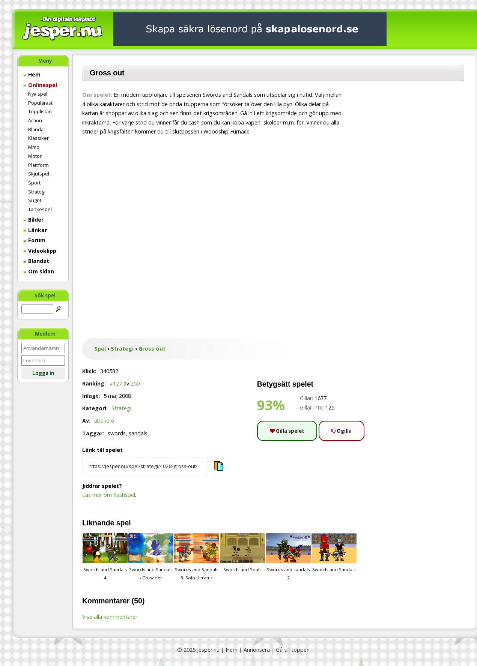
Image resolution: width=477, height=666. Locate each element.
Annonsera (257, 649)
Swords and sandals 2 (288, 556)
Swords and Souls (242, 552)
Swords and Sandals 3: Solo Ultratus (196, 556)
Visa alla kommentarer (109, 616)
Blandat (36, 129)
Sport (34, 182)
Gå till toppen (293, 649)
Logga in (43, 373)
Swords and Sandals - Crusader (150, 556)
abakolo (104, 420)
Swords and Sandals (334, 552)
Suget (34, 200)
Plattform (38, 165)
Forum (34, 240)
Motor (35, 156)
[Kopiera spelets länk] (145, 467)
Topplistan (40, 111)
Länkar (35, 230)
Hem (32, 74)
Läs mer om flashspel (108, 494)
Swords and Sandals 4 (105, 556)
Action (35, 120)
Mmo (33, 147)
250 (135, 383)
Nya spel (37, 93)
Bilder (33, 219)
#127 (116, 383)
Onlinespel (40, 84)
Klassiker (38, 138)
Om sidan (38, 271)
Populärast (40, 102)
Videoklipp (39, 250)
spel (123, 523)
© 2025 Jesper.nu (198, 649)
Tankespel (40, 209)
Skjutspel (38, 173)
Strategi (36, 191)
